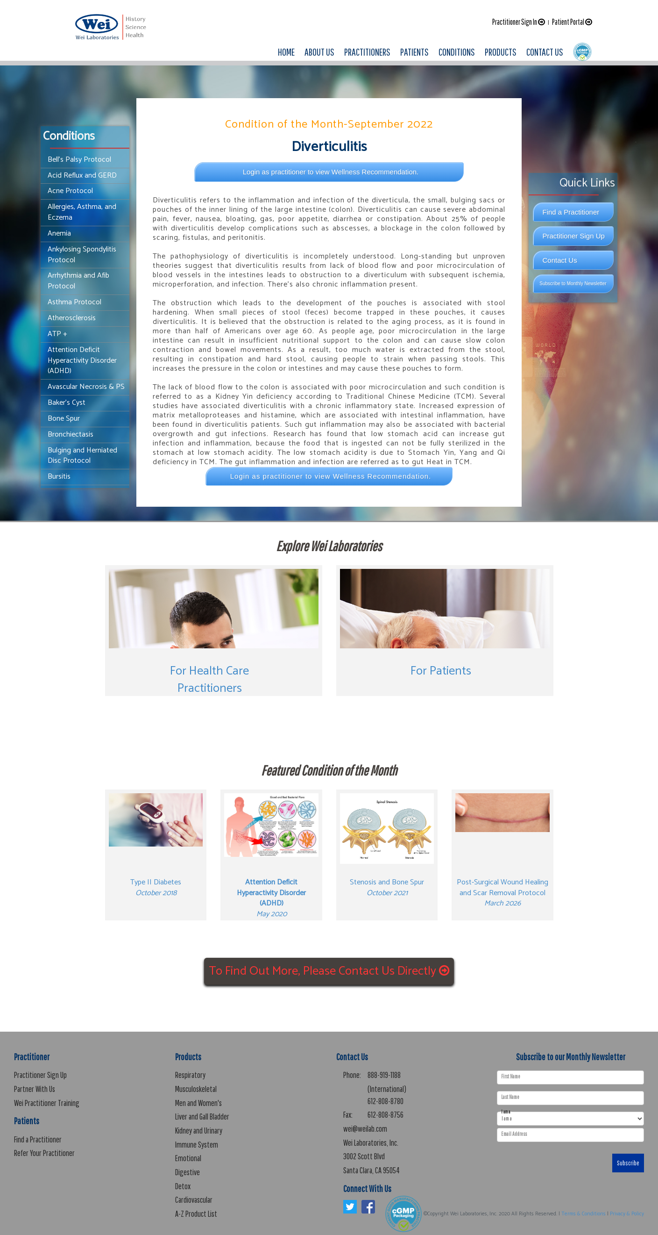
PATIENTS (414, 51)
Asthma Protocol (74, 302)
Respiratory (190, 1075)
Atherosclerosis (72, 318)
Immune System (196, 1144)
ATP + (57, 334)
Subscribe (628, 1163)
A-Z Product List (196, 1214)
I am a (505, 1111)
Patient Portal (572, 21)
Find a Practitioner (571, 212)
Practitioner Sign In (518, 21)
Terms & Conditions (583, 1214)
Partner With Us (34, 1089)
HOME (286, 51)
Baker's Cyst (66, 402)
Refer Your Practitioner (44, 1153)
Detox (183, 1186)
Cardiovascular (193, 1200)
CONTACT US (544, 51)
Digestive (187, 1172)
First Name (510, 1076)
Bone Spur (64, 418)
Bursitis (59, 476)
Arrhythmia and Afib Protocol (78, 281)
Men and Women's (198, 1103)
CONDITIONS (457, 51)
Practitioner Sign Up (574, 236)
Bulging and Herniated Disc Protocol (82, 455)
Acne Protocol (70, 191)
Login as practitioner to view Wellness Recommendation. (331, 172)
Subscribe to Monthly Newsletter (572, 283)
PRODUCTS (500, 51)
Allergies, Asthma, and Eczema (82, 212)
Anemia (59, 233)
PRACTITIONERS (367, 51)
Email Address (514, 1134)
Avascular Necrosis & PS (86, 387)
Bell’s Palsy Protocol (79, 159)
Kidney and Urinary (198, 1130)
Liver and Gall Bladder (202, 1116)
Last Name (510, 1097)
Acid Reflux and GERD (82, 175)
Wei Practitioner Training (46, 1103)
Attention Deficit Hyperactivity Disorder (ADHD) (82, 361)
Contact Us (560, 260)
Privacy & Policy (627, 1214)
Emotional (188, 1158)
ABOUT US (319, 51)
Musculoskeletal (196, 1089)
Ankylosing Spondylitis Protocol (82, 254)
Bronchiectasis (70, 434)
